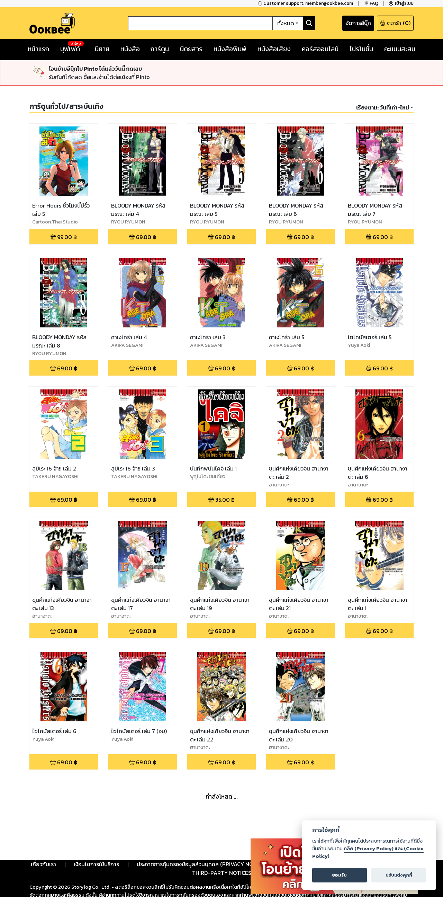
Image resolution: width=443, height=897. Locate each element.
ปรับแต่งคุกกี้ (399, 875)
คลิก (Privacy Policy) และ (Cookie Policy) (368, 852)
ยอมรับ (339, 875)
